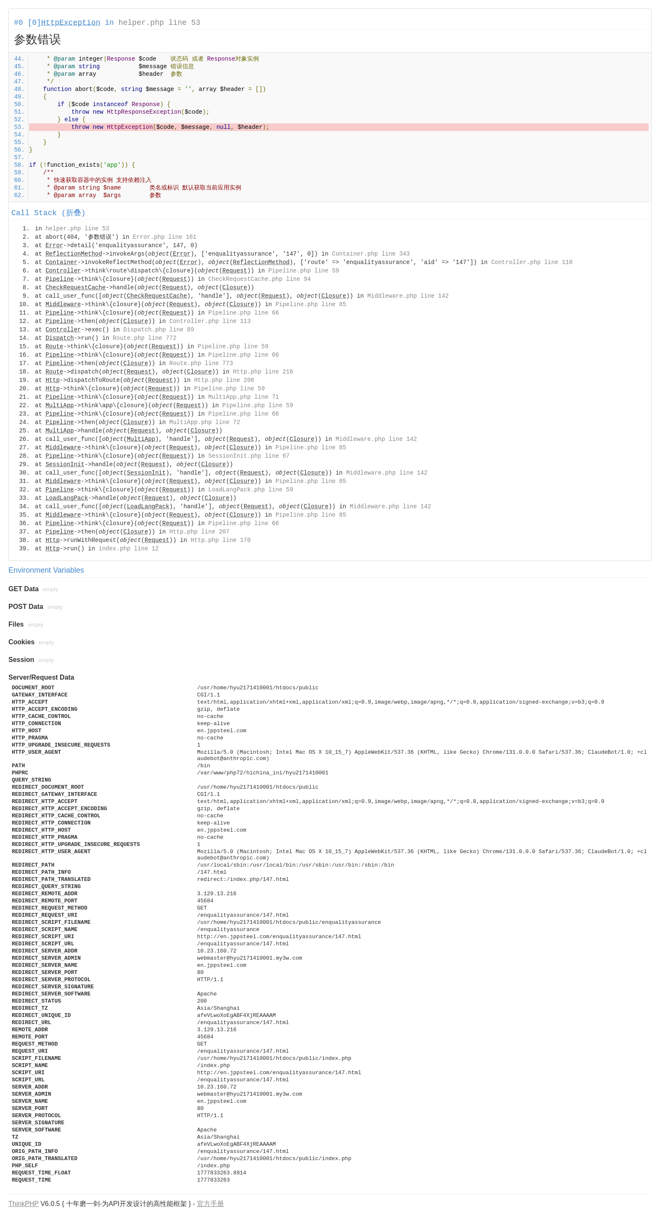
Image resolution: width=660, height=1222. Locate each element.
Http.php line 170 (221, 540)
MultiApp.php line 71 (243, 397)
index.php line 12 (128, 548)
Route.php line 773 (201, 363)
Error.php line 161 (164, 237)
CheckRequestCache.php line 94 (259, 279)
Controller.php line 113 (209, 321)
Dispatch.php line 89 (158, 329)
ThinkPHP (23, 1203)
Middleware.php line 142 (408, 296)
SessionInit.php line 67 (249, 456)
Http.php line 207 (199, 531)
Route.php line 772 (144, 338)
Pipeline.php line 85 (310, 304)
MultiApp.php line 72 (204, 422)
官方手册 (210, 1203)
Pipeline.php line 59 (304, 270)
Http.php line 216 (263, 371)
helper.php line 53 (159, 23)
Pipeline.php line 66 (243, 313)
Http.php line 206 (224, 380)
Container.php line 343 (371, 254)
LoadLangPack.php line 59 (250, 489)
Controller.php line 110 (531, 262)
